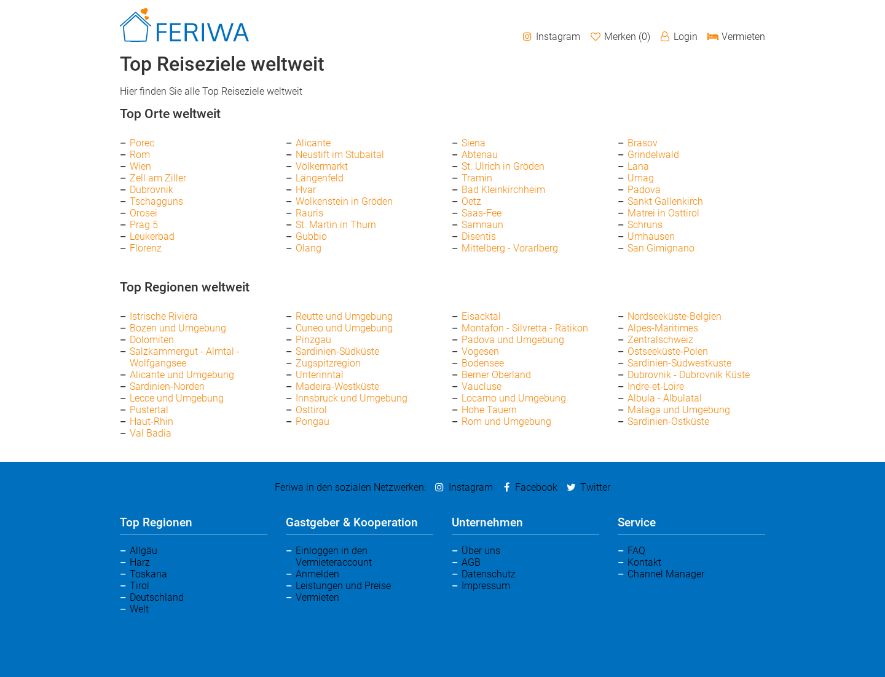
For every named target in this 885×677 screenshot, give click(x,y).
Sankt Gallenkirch (665, 201)
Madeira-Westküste (337, 386)
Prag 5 (144, 225)
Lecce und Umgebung (177, 398)
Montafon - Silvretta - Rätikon (525, 328)
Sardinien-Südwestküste (679, 363)
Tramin (477, 178)
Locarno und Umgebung (514, 398)
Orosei (143, 213)
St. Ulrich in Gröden (503, 166)
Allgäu (143, 550)
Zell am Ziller (158, 178)
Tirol (139, 586)
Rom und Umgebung (506, 421)
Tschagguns (156, 201)
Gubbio (311, 236)
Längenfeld (320, 178)
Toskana (148, 574)
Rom (140, 154)
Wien (140, 166)
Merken (619, 36)
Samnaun (482, 225)
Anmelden (317, 574)
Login (678, 36)
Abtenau (480, 154)
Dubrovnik (151, 190)
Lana (638, 166)
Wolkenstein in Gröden (344, 201)
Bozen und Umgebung (178, 328)
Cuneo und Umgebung (344, 328)
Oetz (471, 201)
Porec (142, 143)
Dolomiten (152, 340)
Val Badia (150, 433)
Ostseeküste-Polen (667, 351)
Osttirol (311, 410)
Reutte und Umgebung (344, 316)
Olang (308, 248)
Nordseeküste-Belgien (674, 316)
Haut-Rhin (151, 421)
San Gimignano (660, 248)
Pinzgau (313, 340)
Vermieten (735, 36)
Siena (474, 143)
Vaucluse (482, 386)
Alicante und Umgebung (182, 375)
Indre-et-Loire (655, 386)
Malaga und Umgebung (678, 410)
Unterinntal (320, 375)
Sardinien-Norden (167, 386)
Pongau (312, 421)
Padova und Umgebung (513, 340)
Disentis (479, 236)
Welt (139, 609)
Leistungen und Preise (343, 586)
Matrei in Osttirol (663, 213)
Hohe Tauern (489, 410)
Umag (640, 178)
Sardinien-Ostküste (668, 421)
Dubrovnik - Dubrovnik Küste (688, 375)
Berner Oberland (496, 375)
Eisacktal (481, 316)
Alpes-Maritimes (662, 328)
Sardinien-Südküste (337, 351)
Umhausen (651, 236)
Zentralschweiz (660, 340)
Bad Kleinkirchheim (503, 190)
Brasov (642, 143)
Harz (140, 562)
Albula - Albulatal (664, 398)
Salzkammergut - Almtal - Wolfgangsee (185, 357)
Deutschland (157, 597)
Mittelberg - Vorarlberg (510, 248)
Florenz (146, 248)
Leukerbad (152, 236)
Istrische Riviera (164, 316)
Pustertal (149, 410)
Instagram (551, 36)
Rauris (309, 213)
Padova (644, 190)
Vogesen (480, 351)
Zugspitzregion (328, 363)
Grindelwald (653, 154)
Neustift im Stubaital (340, 154)
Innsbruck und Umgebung (351, 398)
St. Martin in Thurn (336, 225)
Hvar (306, 190)
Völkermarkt (322, 166)
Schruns (645, 225)
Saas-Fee (482, 213)
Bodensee (483, 363)
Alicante (313, 143)
